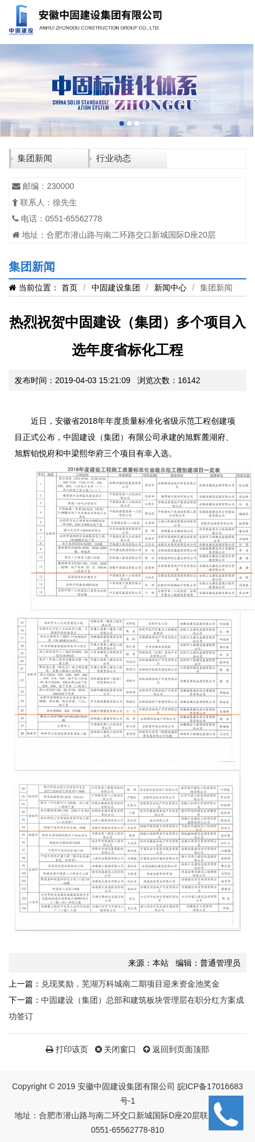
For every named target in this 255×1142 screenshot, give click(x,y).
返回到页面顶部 (176, 1049)
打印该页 (67, 1049)
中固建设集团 (116, 287)
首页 (69, 287)
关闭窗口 (116, 1049)
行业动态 (113, 158)
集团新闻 (34, 158)
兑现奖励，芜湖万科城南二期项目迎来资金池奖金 (130, 983)
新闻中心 (170, 287)
